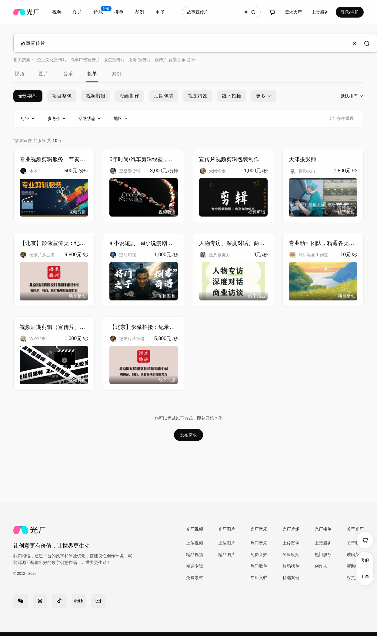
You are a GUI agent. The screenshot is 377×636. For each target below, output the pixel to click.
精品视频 (194, 554)
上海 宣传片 (139, 59)
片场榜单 (290, 566)
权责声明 (355, 577)
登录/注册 (350, 12)
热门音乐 (258, 543)
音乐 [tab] (68, 73)
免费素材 (194, 577)
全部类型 (28, 95)
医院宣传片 (114, 59)
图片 (77, 12)
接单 (119, 12)
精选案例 (290, 577)
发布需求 (188, 434)
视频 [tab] (19, 73)
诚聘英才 (355, 554)
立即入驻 (258, 577)
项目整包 (62, 95)
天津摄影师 (302, 159)
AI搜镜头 (290, 554)
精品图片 (226, 554)
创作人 (321, 566)
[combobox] (57, 12)
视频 (57, 12)
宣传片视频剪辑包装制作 (229, 159)
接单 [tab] (92, 73)
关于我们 (355, 543)
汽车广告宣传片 (85, 59)
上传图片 (226, 543)
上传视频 (194, 543)
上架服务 (320, 12)
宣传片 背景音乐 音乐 (175, 59)
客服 (365, 560)
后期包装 (163, 95)
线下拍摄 (231, 95)
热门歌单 (258, 566)
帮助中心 (355, 566)
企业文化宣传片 (52, 59)
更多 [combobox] (160, 12)
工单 (365, 576)
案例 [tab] (116, 73)
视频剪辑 (95, 95)
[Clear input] (246, 12)
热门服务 (323, 554)
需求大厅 (293, 12)
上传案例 (290, 543)
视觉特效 (197, 95)
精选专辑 (194, 566)
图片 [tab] (43, 73)
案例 (139, 12)
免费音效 (258, 554)
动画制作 (129, 95)
